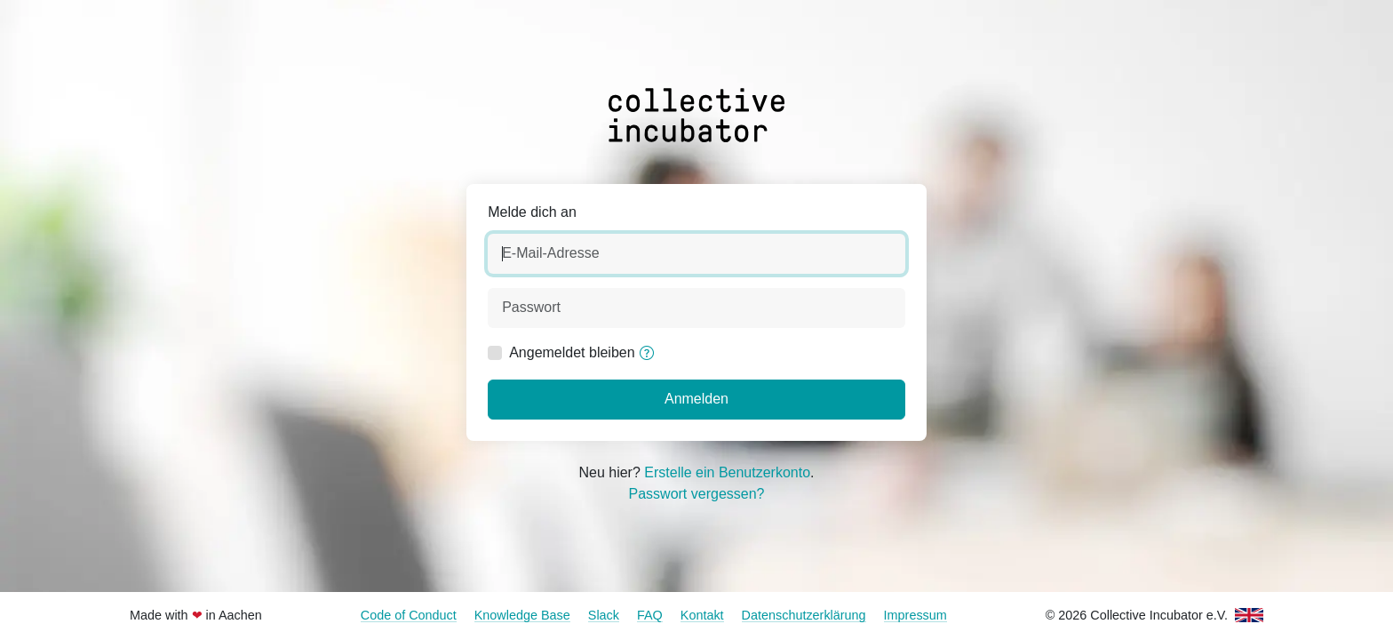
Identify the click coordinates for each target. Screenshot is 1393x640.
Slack (603, 615)
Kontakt (702, 615)
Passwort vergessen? (697, 493)
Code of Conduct (409, 615)
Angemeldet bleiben (571, 352)
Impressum (915, 615)
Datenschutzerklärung (804, 615)
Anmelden (696, 398)
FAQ (650, 615)
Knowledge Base (522, 615)
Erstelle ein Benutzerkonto (727, 472)
